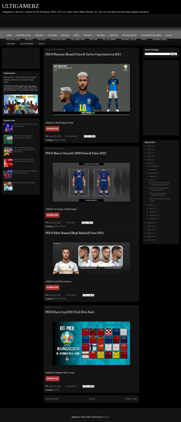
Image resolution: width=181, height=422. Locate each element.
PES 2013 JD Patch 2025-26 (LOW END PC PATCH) (23, 137)
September (153, 173)
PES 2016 (41, 39)
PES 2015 (93, 39)
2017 (149, 233)
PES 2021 (39, 35)
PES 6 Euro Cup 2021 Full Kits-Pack (69, 312)
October (152, 170)
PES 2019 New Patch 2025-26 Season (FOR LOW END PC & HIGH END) (24, 150)
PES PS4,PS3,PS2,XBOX (151, 35)
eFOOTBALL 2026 (24, 35)
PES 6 (76, 35)
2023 (149, 156)
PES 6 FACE (60, 140)
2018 (149, 230)
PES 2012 (29, 39)
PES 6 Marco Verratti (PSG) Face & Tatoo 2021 (76, 153)
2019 (149, 226)
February (152, 215)
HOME (8, 35)
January (152, 219)
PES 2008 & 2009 (77, 39)
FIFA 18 (169, 35)
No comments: (71, 136)
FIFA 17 (144, 39)
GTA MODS (10, 44)
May (151, 205)
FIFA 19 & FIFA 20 (129, 35)
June (151, 180)
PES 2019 (65, 35)
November (153, 166)
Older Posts (131, 398)
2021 (149, 163)
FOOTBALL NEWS (160, 39)
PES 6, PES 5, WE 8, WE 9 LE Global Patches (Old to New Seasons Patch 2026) (20, 79)
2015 (149, 240)
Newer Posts (52, 398)
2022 (149, 160)
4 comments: (71, 295)
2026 (149, 146)
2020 (149, 223)
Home (92, 398)
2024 (149, 153)
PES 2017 (88, 35)
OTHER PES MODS (58, 39)
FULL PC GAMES (109, 39)
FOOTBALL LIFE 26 (128, 39)
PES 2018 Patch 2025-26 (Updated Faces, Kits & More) (26, 172)
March (151, 212)
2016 (149, 236)
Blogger (105, 417)
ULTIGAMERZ (20, 6)
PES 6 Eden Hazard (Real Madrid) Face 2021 (74, 233)
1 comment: (70, 223)
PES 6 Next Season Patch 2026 (24, 183)
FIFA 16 (41, 44)
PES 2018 (100, 35)
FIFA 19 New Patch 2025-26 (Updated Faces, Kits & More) (24, 160)
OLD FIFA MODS (26, 44)
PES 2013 (113, 35)
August (152, 176)
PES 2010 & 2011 (13, 39)
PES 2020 (52, 35)
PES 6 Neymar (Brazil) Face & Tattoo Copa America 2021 (83, 54)
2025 (149, 149)
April (151, 208)
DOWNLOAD (52, 129)
